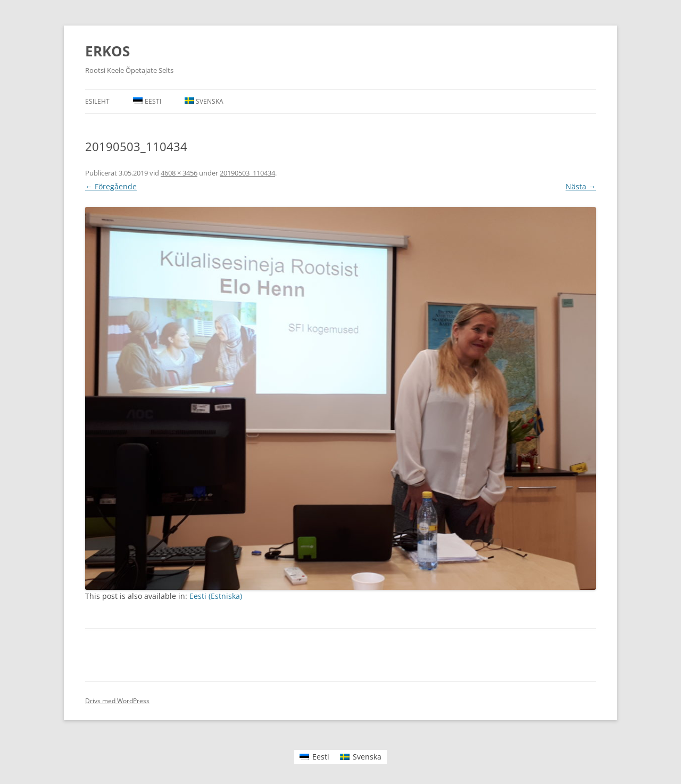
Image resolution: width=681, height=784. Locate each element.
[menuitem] (147, 101)
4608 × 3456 (179, 173)
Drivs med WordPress (117, 700)
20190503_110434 (247, 173)
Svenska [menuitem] (367, 757)
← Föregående (111, 186)
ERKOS (107, 51)
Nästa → (581, 186)
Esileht (97, 101)
